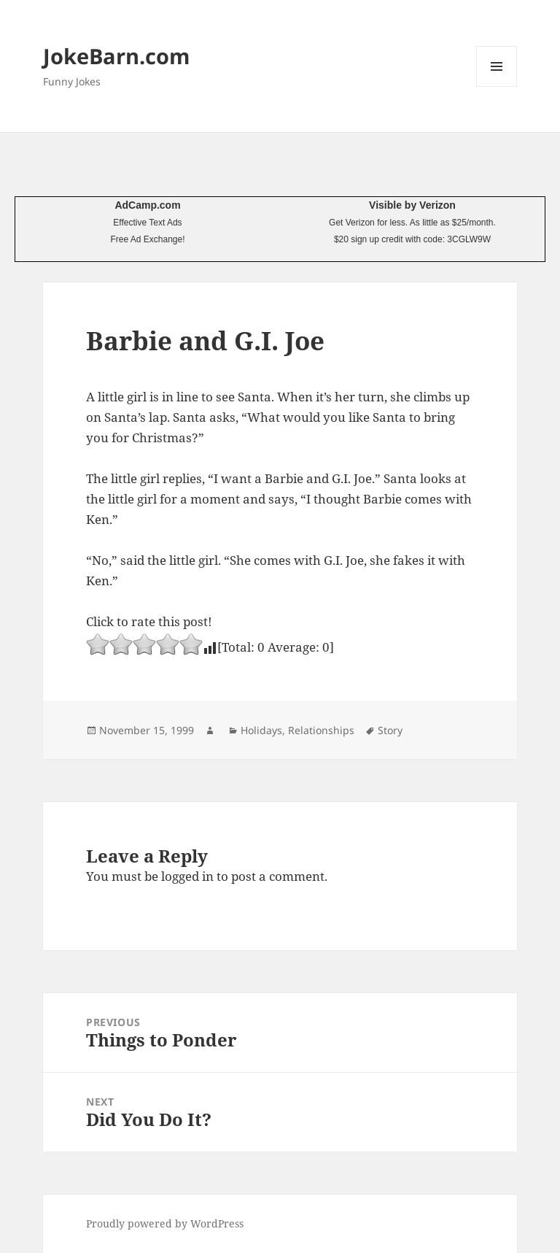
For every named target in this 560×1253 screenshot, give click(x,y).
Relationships (321, 730)
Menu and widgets (497, 86)
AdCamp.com (147, 205)
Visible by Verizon (412, 205)
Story (390, 730)
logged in (187, 876)
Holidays (261, 730)
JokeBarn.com (116, 56)
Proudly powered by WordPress (165, 1223)
